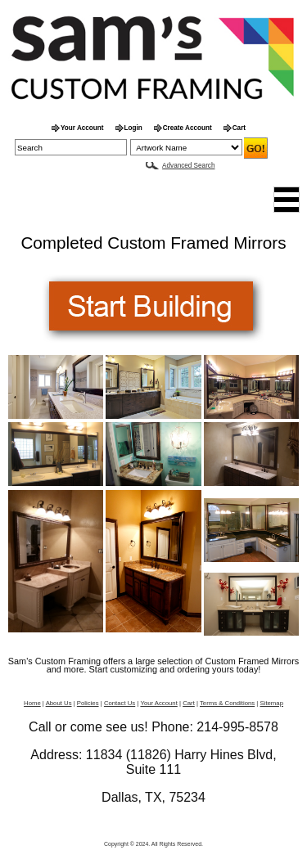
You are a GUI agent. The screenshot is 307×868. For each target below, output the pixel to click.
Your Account (82, 128)
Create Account (187, 128)
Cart (239, 128)
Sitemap (271, 703)
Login (133, 128)
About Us (59, 703)
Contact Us (119, 703)
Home (32, 703)
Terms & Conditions (227, 703)
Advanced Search (188, 165)
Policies (88, 703)
